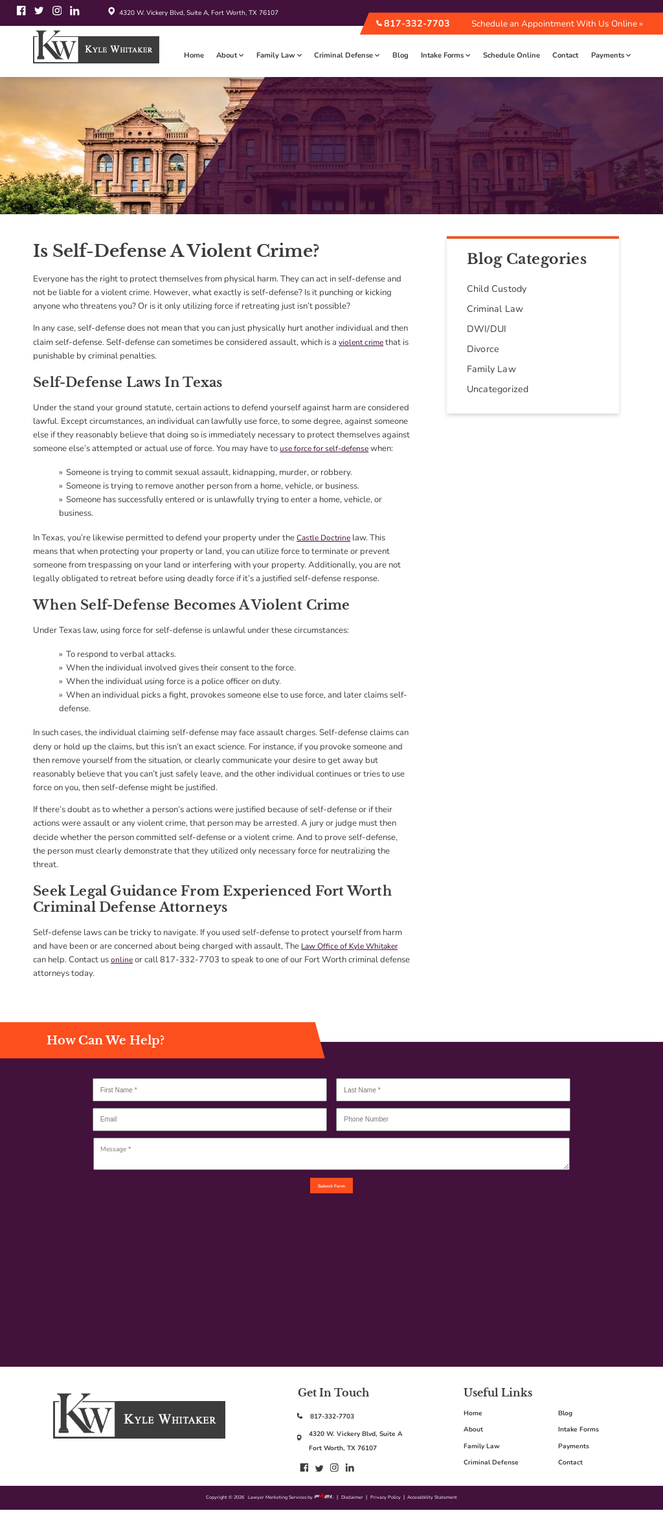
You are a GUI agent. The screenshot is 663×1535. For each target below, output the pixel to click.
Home (194, 55)
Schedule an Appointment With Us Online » (557, 23)
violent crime (363, 342)
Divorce (483, 349)
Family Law (279, 55)
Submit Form (332, 1196)
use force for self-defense (327, 448)
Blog (400, 55)
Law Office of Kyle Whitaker (354, 946)
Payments (611, 55)
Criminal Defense (346, 55)
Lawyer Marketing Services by (284, 1521)
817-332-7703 (412, 23)
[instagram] (58, 16)
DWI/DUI (486, 329)
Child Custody (497, 289)
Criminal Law (495, 309)
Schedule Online (511, 55)
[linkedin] (75, 16)
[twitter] (40, 16)
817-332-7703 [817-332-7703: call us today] (338, 1437)
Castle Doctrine (326, 538)
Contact (565, 55)
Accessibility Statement (453, 1521)
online (122, 960)
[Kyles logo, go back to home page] (139, 1457)
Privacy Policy (395, 1521)
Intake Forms (445, 55)
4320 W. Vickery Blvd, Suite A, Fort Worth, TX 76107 (191, 12)
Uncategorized (498, 389)
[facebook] (22, 16)
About (229, 55)
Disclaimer (355, 1521)
